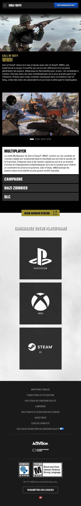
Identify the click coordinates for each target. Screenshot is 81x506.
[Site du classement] (47, 469)
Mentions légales (40, 389)
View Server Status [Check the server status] (37, 213)
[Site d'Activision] (40, 443)
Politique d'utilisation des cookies (40, 412)
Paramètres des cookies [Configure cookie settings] (40, 490)
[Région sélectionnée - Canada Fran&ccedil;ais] (40, 498)
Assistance (40, 418)
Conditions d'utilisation (40, 395)
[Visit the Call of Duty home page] (15, 5)
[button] (4, 5)
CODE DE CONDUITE (40, 423)
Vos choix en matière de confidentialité (38, 429)
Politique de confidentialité (40, 401)
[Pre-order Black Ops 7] (66, 5)
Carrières (40, 406)
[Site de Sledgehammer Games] (40, 450)
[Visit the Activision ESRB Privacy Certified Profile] (24, 469)
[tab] (40, 160)
